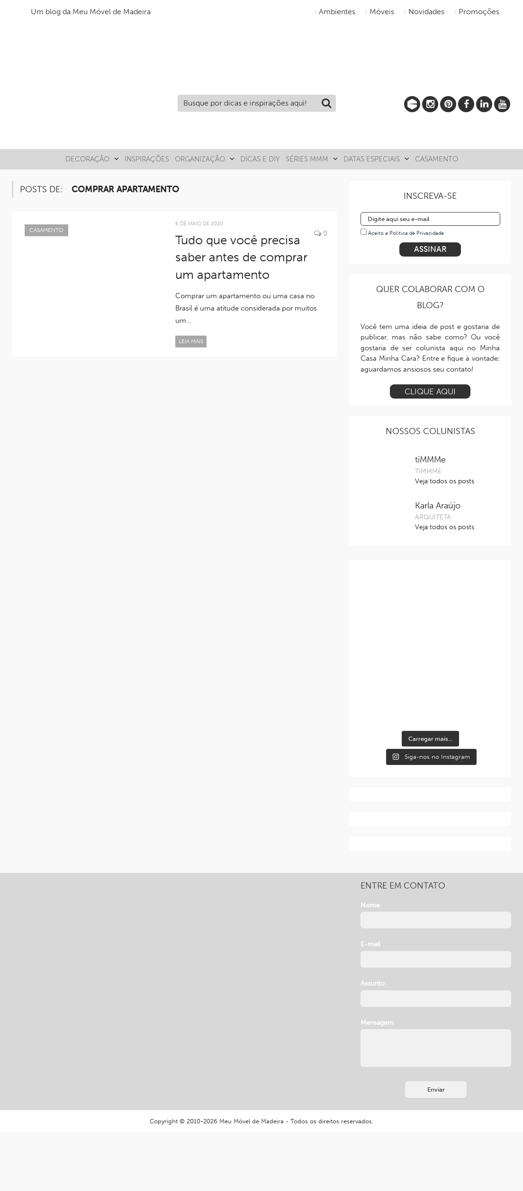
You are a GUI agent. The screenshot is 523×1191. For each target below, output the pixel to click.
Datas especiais (371, 159)
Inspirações (147, 159)
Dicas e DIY (260, 159)
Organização (200, 159)
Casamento (436, 159)
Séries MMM (307, 159)
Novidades (426, 11)
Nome (370, 905)
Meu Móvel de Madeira (251, 1121)
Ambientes (337, 11)
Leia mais (191, 341)
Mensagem (377, 1023)
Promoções (479, 11)
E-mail (370, 944)
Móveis (382, 11)
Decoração (87, 159)
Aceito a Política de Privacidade (406, 233)
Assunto (373, 983)
